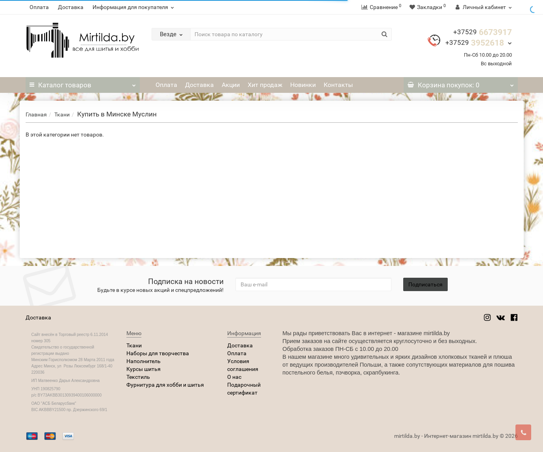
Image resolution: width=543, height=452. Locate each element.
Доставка (70, 7)
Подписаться (425, 284)
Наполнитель (143, 361)
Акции (231, 85)
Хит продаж (265, 85)
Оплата (39, 7)
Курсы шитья (143, 369)
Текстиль (138, 377)
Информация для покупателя (134, 7)
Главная (36, 114)
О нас (234, 377)
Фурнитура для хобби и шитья (165, 385)
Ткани (62, 114)
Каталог (83, 83)
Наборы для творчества (157, 353)
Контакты (338, 85)
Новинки (303, 85)
